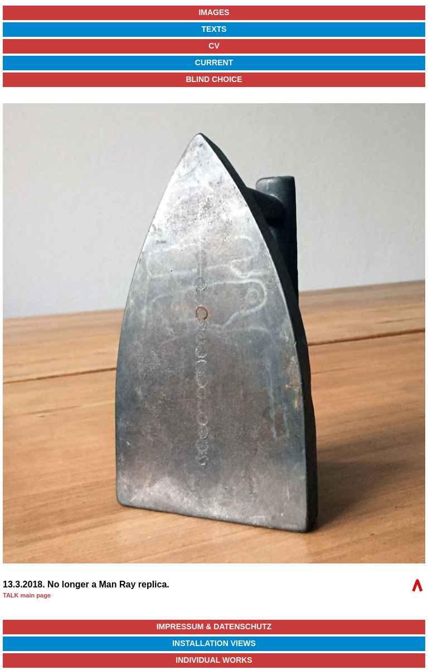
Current (214, 62)
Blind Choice (214, 79)
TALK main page (27, 595)
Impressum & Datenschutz (214, 626)
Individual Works (214, 659)
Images (213, 12)
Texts (213, 29)
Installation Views (214, 643)
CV (213, 45)
